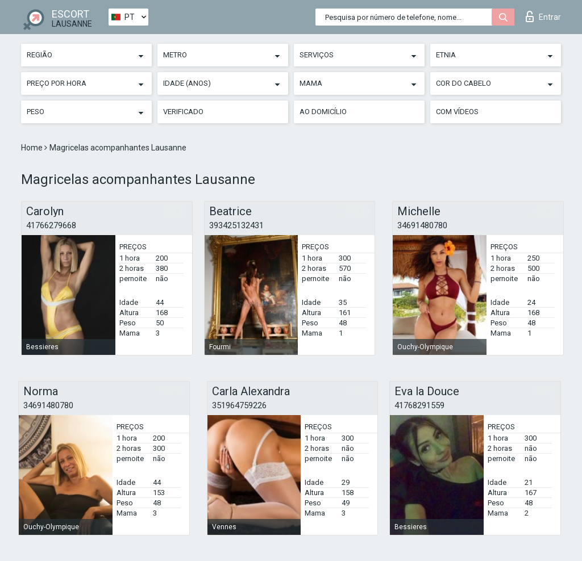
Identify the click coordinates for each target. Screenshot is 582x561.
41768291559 (419, 405)
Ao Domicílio (323, 111)
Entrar (543, 16)
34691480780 (422, 225)
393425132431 (236, 225)
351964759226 (239, 405)
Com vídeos (457, 111)
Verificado (183, 111)
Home (32, 147)
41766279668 (51, 225)
